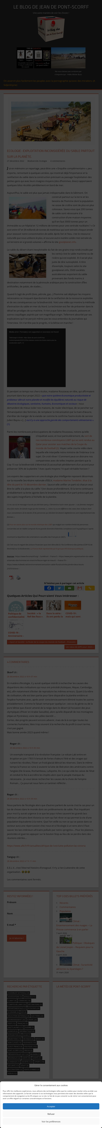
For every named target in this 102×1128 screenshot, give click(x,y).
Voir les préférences (51, 1121)
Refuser (51, 1114)
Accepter (51, 1106)
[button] (97, 1085)
